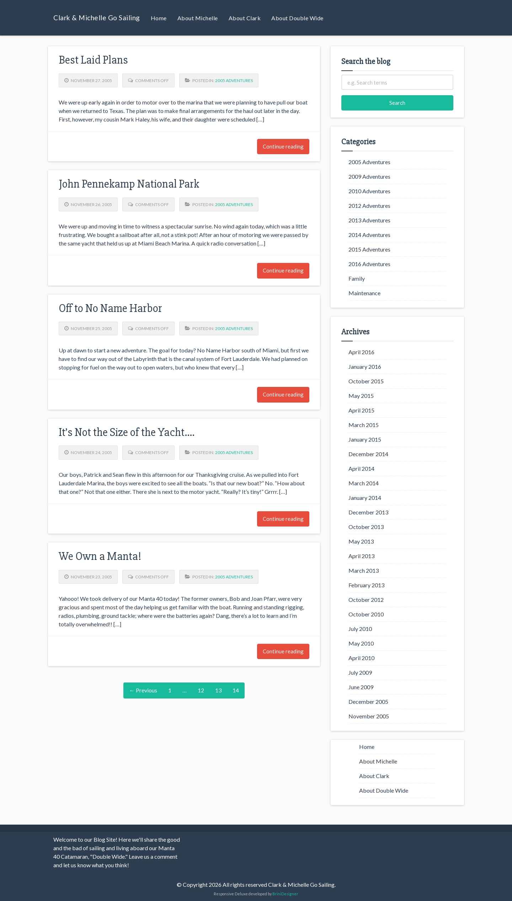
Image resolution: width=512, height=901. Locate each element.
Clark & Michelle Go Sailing (96, 18)
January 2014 (364, 497)
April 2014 (361, 468)
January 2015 (364, 439)
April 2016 (361, 352)
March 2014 (363, 483)
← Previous (143, 690)
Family (356, 278)
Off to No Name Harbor (110, 308)
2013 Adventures (369, 220)
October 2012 (366, 599)
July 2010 (360, 628)
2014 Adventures (369, 234)
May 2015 (361, 395)
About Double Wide (297, 18)
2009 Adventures (369, 176)
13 (218, 690)
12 (201, 690)
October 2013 (366, 526)
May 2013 (361, 541)
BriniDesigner (285, 893)
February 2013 (366, 585)
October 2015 (366, 381)
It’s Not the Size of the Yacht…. (126, 432)
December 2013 (368, 512)
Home (159, 18)
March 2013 (363, 570)
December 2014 (368, 453)
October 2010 (366, 614)
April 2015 (361, 410)
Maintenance (364, 293)
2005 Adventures (234, 80)
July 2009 (360, 672)
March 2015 (363, 424)
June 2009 (360, 687)
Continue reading (283, 146)
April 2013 (361, 555)
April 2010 (361, 657)
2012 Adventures (369, 205)
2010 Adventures (369, 191)
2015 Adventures (369, 249)
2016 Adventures (369, 263)
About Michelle (197, 18)
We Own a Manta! (100, 556)
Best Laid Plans (93, 60)
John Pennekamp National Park (129, 184)
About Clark (245, 18)
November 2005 (368, 716)
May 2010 (361, 643)
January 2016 (364, 366)
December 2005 (368, 701)
